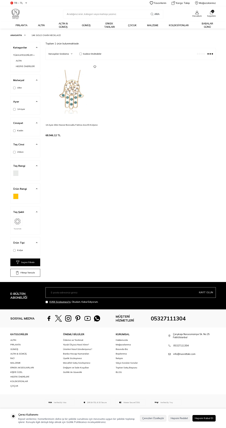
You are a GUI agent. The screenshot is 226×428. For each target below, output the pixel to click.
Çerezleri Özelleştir (153, 418)
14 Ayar (19, 109)
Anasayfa (16, 35)
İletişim (119, 358)
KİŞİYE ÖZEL (16, 372)
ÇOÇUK (14, 385)
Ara (155, 14)
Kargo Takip (181, 3)
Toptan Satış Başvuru (126, 367)
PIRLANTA (21, 25)
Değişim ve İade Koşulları (76, 367)
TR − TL (18, 3)
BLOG (119, 372)
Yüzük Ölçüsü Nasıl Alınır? (76, 344)
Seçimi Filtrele (25, 262)
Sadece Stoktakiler (90, 53)
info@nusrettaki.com (184, 354)
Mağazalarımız (205, 3)
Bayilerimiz (121, 353)
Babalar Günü (207, 25)
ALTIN (41, 25)
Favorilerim (158, 3)
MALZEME (152, 25)
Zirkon (18, 152)
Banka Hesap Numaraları (76, 353)
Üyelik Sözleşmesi (72, 358)
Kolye (18, 250)
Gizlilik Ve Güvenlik (72, 372)
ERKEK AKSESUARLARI (22, 367)
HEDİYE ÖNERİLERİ (25, 66)
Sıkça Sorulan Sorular (127, 362)
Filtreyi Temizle (25, 273)
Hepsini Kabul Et (204, 418)
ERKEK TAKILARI (109, 25)
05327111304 (168, 318)
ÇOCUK (132, 25)
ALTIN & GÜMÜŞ (63, 25)
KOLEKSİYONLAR (179, 25)
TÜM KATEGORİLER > (24, 55)
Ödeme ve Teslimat (73, 340)
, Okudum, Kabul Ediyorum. (71, 301)
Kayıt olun (206, 292)
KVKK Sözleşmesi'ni (60, 301)
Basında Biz (122, 349)
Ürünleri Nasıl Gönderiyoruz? (77, 349)
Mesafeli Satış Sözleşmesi (76, 362)
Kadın (18, 130)
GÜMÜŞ (86, 25)
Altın (17, 87)
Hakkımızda (122, 340)
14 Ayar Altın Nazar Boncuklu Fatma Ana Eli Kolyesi (71, 125)
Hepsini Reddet (179, 418)
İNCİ (12, 358)
